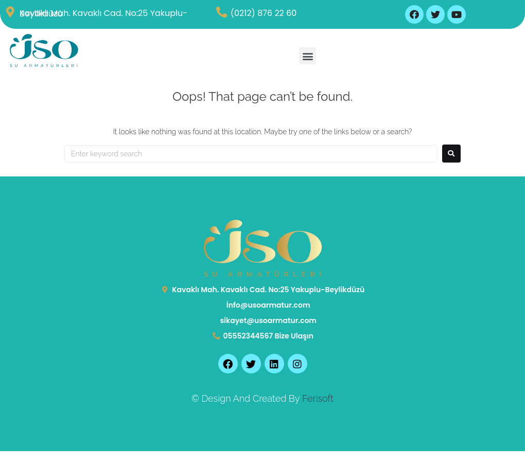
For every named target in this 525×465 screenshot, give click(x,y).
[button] (307, 55)
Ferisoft (318, 398)
